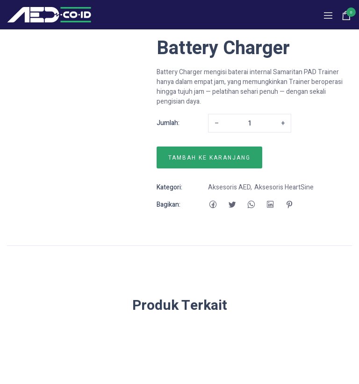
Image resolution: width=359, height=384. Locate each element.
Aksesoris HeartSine (284, 187)
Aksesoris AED (229, 187)
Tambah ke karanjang (209, 158)
